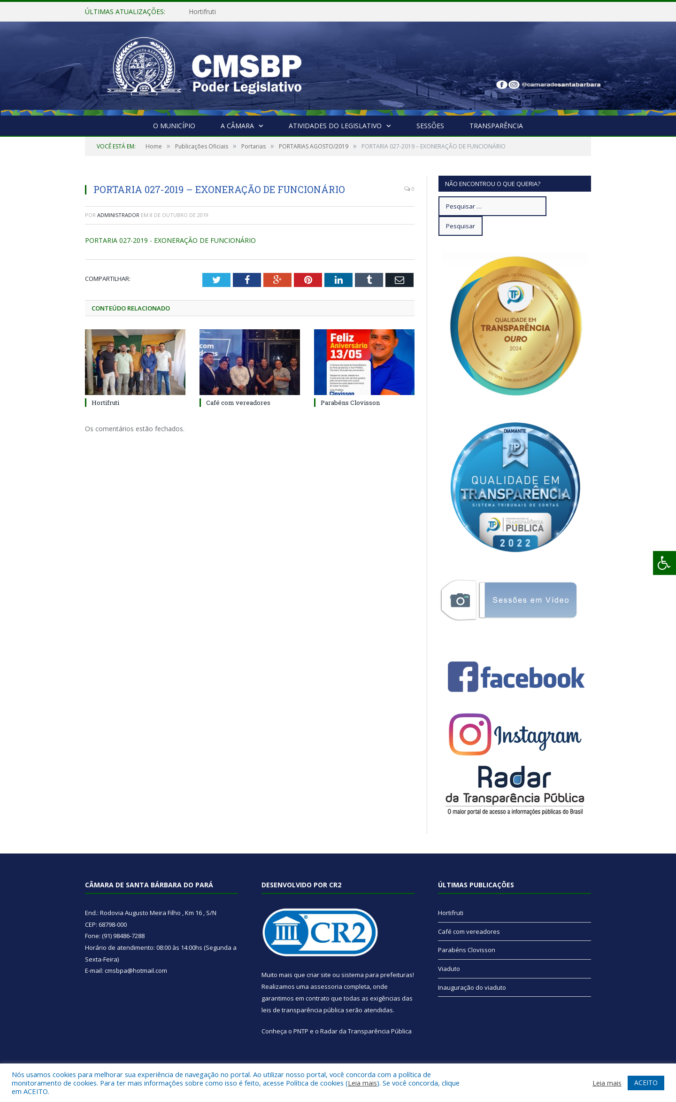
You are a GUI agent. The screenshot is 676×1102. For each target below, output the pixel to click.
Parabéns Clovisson (350, 402)
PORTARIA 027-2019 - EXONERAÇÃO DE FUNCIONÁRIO (170, 240)
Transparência (496, 125)
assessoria (326, 986)
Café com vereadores (238, 402)
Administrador (118, 214)
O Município (174, 125)
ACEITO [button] (646, 1082)
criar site (319, 974)
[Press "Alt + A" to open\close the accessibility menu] (664, 563)
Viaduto (449, 968)
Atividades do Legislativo (335, 125)
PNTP (300, 1031)
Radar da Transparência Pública (366, 1031)
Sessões (430, 125)
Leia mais (362, 1082)
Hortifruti (202, 12)
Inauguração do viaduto (472, 987)
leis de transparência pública (302, 1010)
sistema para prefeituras (377, 974)
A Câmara (237, 125)
